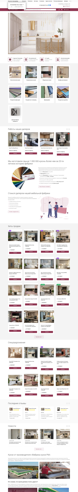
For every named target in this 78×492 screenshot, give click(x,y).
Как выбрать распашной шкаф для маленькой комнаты (15, 443)
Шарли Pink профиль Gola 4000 (33, 408)
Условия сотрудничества (14, 211)
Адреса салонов (49, 1)
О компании (42, 1)
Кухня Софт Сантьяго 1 (65, 408)
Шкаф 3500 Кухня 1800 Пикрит (17, 408)
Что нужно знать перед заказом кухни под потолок (46, 443)
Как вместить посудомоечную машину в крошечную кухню (31, 443)
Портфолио (30, 1)
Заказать (15, 153)
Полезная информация (58, 1)
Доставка (36, 1)
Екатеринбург (15, 1)
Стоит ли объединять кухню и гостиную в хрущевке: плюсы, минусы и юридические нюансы (62, 443)
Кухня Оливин (47, 408)
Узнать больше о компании (44, 186)
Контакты (24, 1)
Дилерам (66, 1)
